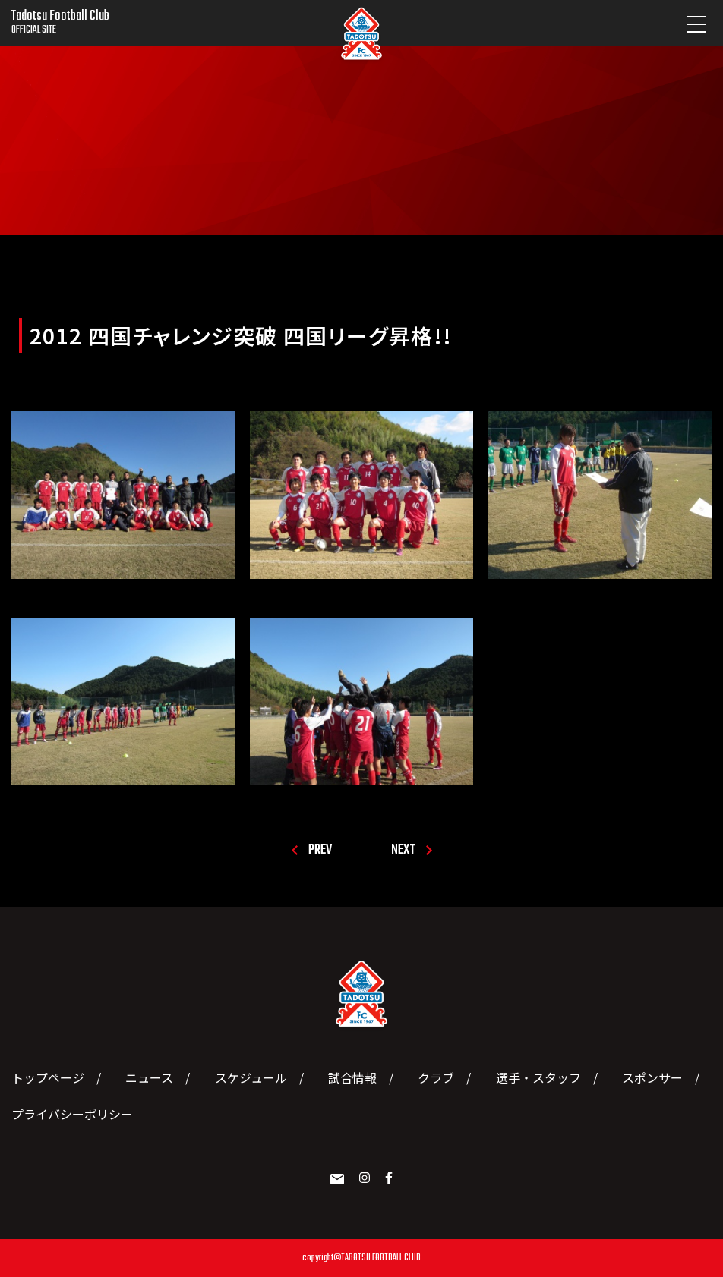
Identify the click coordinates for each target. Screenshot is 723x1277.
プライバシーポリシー (72, 1114)
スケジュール (251, 1077)
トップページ (47, 1077)
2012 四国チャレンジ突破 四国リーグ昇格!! (241, 335)
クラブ (436, 1077)
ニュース (149, 1077)
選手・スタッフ (538, 1077)
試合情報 (352, 1077)
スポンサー (652, 1077)
